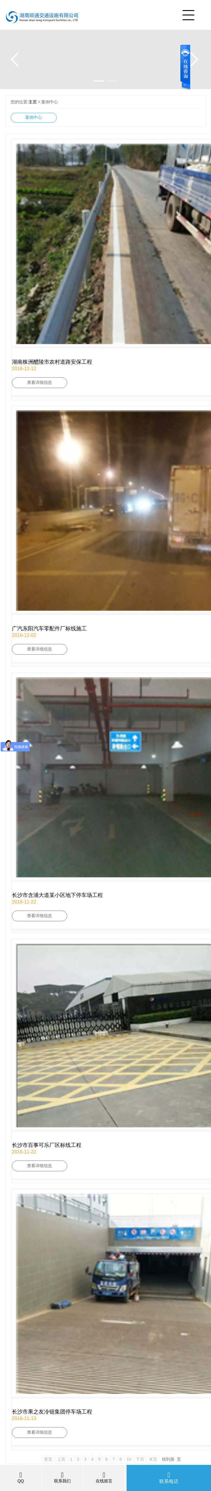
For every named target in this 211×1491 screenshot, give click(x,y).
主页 (33, 101)
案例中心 (33, 117)
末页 (153, 1459)
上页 (61, 1459)
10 (129, 1459)
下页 (140, 1459)
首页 (48, 1459)
